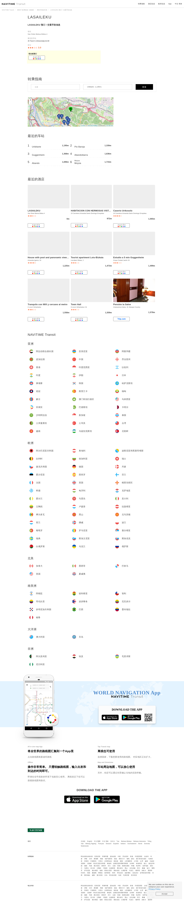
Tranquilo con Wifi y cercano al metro (47, 304)
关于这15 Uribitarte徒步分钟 (38, 41)
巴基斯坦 (93, 861)
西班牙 (104, 866)
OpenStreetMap (93, 125)
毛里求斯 (126, 875)
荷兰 (138, 868)
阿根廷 (100, 873)
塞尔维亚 (95, 870)
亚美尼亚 (97, 856)
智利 (113, 873)
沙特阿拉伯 (108, 861)
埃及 (119, 875)
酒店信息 (151, 4)
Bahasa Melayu (126, 841)
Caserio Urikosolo (122, 211)
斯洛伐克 (117, 870)
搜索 (144, 87)
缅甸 (128, 859)
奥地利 (109, 863)
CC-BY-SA (109, 125)
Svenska (147, 843)
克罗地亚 (145, 866)
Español (116, 843)
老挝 (115, 859)
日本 (90, 859)
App (169, 4)
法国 (114, 866)
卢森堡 (105, 868)
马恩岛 (86, 868)
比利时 (132, 863)
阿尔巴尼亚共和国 (99, 863)
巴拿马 (83, 873)
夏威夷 (94, 873)
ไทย (118, 841)
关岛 (105, 875)
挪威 (143, 868)
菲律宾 (86, 861)
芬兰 (109, 866)
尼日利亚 (134, 875)
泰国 (121, 861)
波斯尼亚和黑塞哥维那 (120, 863)
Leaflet (83, 125)
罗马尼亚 (87, 870)
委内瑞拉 (87, 875)
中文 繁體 (97, 841)
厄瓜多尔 (135, 873)
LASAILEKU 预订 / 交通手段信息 (44, 25)
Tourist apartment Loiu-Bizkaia (87, 257)
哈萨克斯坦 (108, 859)
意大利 (92, 868)
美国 (88, 873)
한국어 (112, 841)
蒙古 (132, 859)
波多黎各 (128, 873)
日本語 (83, 841)
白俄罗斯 (124, 870)
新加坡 (116, 861)
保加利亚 (139, 863)
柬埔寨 (96, 859)
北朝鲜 (89, 863)
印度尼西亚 (138, 856)
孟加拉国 (113, 856)
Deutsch (108, 843)
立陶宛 (99, 868)
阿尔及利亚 (113, 875)
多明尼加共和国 (145, 873)
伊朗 (85, 859)
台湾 (141, 861)
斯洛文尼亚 (108, 870)
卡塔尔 (100, 861)
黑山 (126, 868)
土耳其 (136, 861)
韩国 (101, 859)
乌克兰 (131, 870)
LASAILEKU (40, 17)
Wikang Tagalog (90, 843)
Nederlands (85, 846)
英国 (118, 866)
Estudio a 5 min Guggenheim (128, 257)
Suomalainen (132, 843)
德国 (85, 866)
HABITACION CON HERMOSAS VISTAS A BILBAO (97, 211)
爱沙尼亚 (97, 866)
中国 (119, 856)
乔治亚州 (125, 856)
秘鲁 (93, 875)
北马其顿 (132, 868)
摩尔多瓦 (120, 868)
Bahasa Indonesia (140, 841)
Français (101, 843)
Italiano (123, 843)
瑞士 (145, 863)
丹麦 (90, 866)
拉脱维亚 (112, 868)
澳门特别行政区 (141, 859)
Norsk (140, 843)
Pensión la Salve (122, 304)
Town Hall (76, 304)
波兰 (148, 868)
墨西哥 (150, 870)
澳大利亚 (100, 875)
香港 (131, 856)
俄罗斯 (137, 870)
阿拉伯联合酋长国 (87, 856)
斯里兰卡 (122, 859)
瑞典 (101, 870)
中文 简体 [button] (178, 4)
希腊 (132, 866)
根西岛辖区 (126, 866)
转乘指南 (141, 4)
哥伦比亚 (120, 873)
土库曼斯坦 (128, 861)
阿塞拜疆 (105, 856)
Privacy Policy (154, 889)
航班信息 (161, 4)
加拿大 (144, 870)
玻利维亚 (107, 873)
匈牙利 (138, 866)
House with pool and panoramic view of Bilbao (52, 257)
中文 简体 (105, 841)
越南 (146, 861)
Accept (164, 894)
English (89, 841)
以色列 (146, 856)
